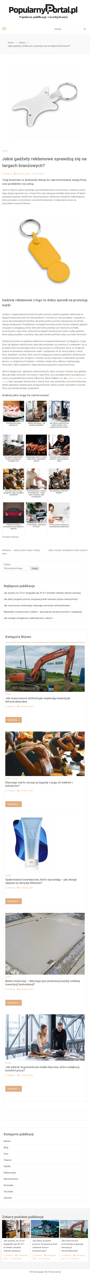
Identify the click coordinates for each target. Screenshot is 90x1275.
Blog (15, 778)
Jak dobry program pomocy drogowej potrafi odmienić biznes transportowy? (41, 599)
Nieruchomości (11, 1179)
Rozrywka (8, 1185)
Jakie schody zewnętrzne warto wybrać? (68, 550)
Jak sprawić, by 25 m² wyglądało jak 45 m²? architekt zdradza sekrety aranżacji (42, 593)
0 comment (38, 174)
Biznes (5, 151)
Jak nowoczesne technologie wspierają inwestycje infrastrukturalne (37, 605)
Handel (7, 1166)
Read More (14, 720)
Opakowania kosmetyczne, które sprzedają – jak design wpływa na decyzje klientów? (41, 881)
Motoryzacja (10, 1172)
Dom (6, 1153)
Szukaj (7, 564)
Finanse (7, 1160)
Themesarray (54, 1272)
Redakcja (7, 174)
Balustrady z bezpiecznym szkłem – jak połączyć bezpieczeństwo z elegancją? (43, 611)
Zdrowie (8, 1198)
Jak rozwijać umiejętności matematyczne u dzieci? (28, 618)
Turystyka (8, 1191)
